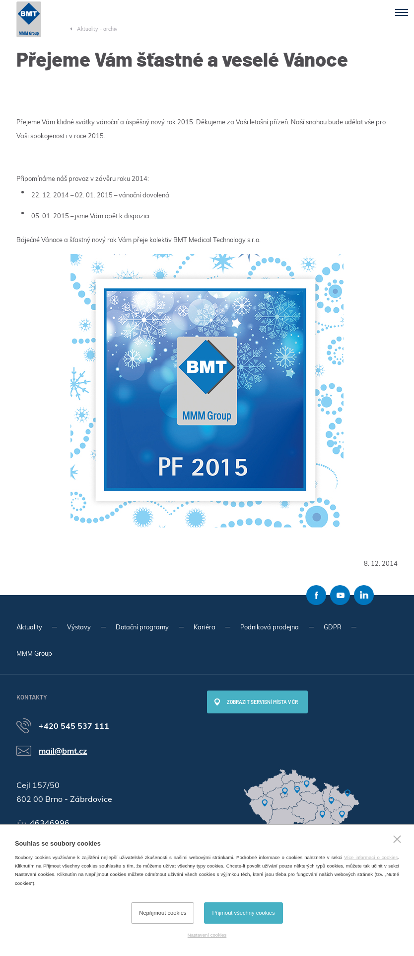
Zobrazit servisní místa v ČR (262, 702)
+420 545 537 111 (74, 726)
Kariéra (204, 627)
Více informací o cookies (371, 857)
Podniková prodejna (269, 627)
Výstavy (79, 627)
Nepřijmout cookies (162, 913)
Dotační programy (142, 627)
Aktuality (29, 627)
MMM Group (34, 653)
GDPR (333, 627)
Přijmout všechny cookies (243, 913)
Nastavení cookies (207, 935)
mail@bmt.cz (63, 751)
